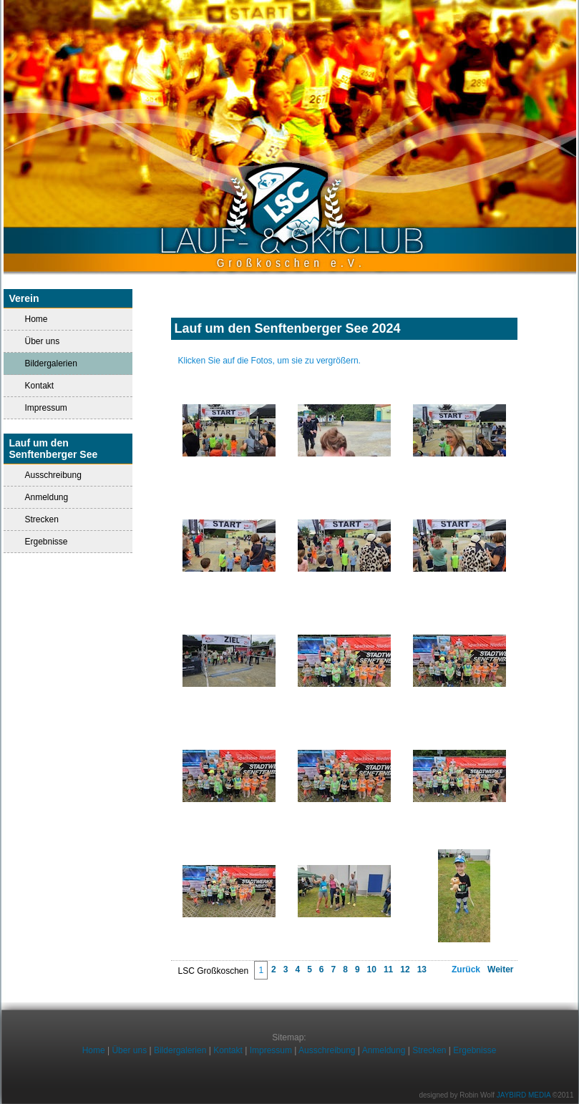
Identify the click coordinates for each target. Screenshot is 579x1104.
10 (371, 969)
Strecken (42, 519)
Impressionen (344, 345)
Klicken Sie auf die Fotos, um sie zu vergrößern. (269, 361)
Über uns (42, 341)
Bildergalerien (180, 1050)
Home (36, 319)
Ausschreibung (53, 475)
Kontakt (39, 386)
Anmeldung (47, 497)
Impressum (46, 408)
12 (404, 969)
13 (422, 969)
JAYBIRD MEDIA (523, 1095)
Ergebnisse (46, 542)
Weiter (500, 969)
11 (388, 969)
